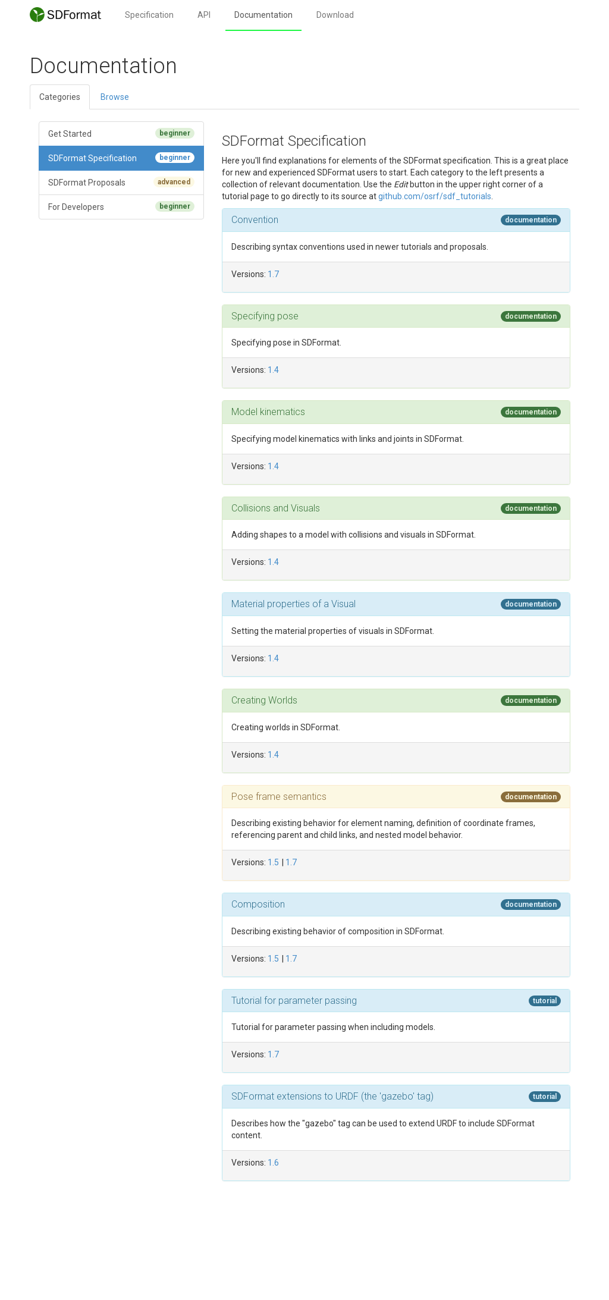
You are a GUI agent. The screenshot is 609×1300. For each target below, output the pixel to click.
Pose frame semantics (279, 796)
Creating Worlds (264, 700)
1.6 (273, 1162)
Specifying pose (265, 316)
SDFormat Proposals (121, 182)
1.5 (273, 862)
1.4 (273, 370)
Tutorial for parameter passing (294, 1000)
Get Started (121, 133)
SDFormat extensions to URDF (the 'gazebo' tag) (332, 1096)
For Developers (121, 206)
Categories (59, 97)
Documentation (263, 15)
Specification (149, 15)
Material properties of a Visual (293, 604)
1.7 (273, 274)
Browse (115, 97)
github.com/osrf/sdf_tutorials (434, 196)
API (204, 15)
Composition (258, 904)
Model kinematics (268, 411)
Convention (254, 219)
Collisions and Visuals (275, 508)
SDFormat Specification (121, 157)
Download (335, 15)
